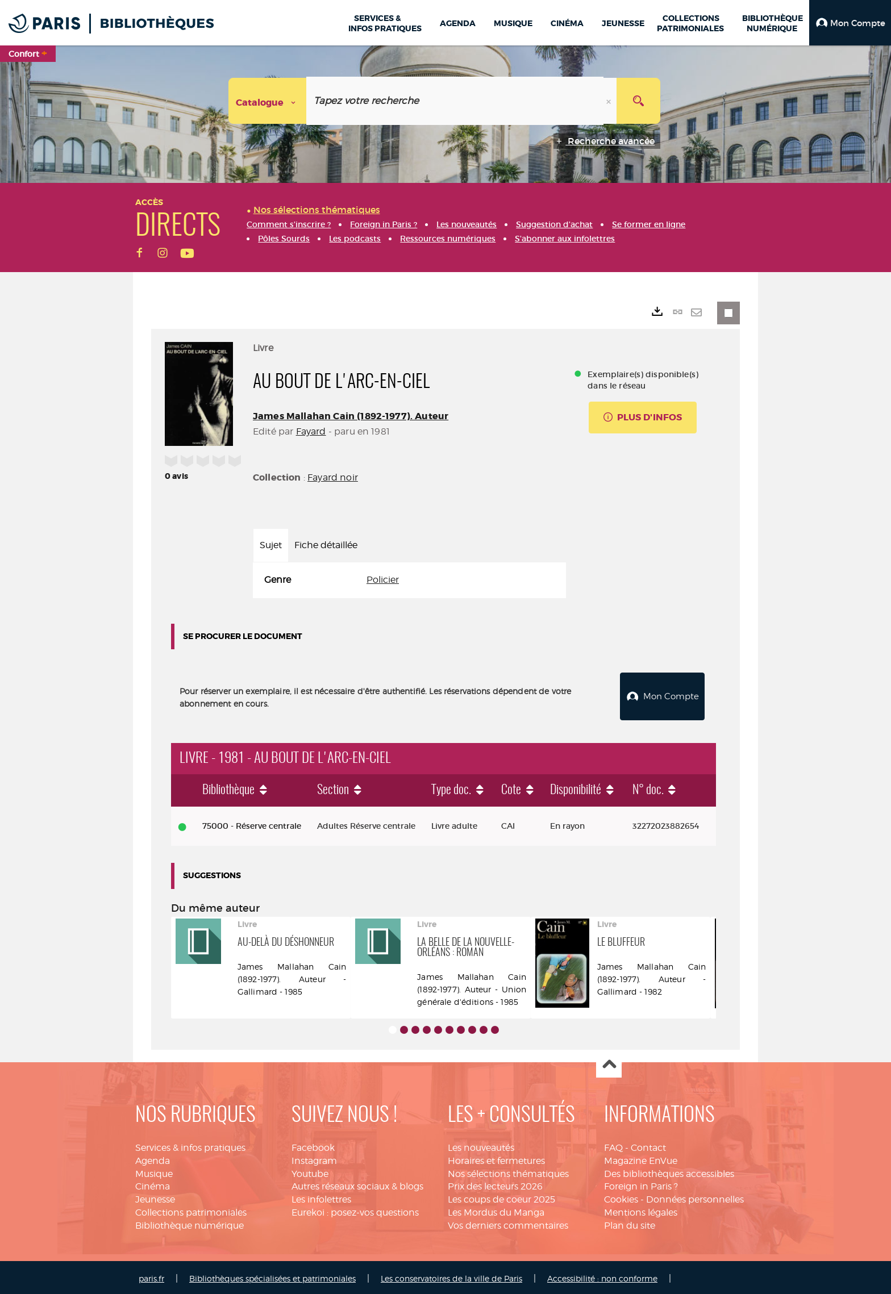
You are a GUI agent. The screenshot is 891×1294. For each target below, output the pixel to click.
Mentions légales (640, 1209)
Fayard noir (332, 477)
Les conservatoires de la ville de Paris (451, 1275)
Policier (383, 579)
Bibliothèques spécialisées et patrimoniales (272, 1275)
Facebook (313, 1144)
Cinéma (152, 1183)
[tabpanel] (409, 580)
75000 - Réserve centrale (251, 823)
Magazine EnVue (640, 1158)
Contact (648, 1144)
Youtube (310, 1171)
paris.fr (151, 1275)
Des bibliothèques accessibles (669, 1171)
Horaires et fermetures (496, 1158)
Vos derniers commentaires (508, 1222)
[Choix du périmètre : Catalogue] (267, 101)
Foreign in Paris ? (641, 1183)
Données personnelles (695, 1196)
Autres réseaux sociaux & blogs (357, 1183)
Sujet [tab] (271, 545)
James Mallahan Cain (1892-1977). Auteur (350, 416)
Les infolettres (321, 1196)
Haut (609, 1062)
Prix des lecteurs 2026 (495, 1183)
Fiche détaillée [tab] (325, 545)
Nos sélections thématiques (508, 1171)
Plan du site (629, 1222)
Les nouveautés (481, 1144)
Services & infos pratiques (190, 1144)
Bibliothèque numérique (189, 1222)
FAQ (613, 1144)
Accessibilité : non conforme (602, 1275)
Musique (154, 1171)
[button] (850, 22)
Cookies (621, 1196)
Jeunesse (155, 1196)
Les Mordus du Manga (496, 1209)
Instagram (314, 1158)
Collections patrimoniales (191, 1209)
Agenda (152, 1158)
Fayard (311, 431)
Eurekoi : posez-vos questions (355, 1209)
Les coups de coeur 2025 (501, 1196)
